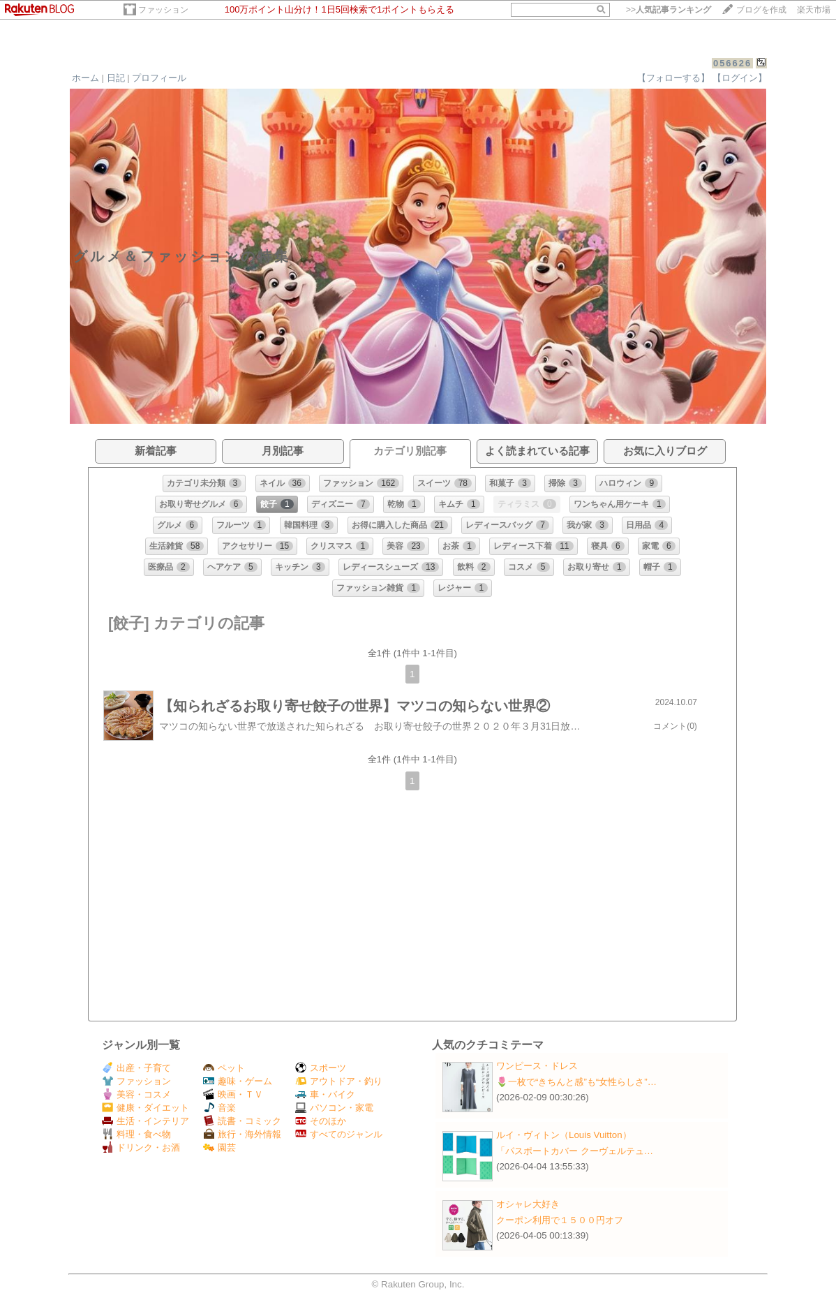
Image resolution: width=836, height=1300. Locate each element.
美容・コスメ (136, 1094)
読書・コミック (242, 1121)
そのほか (320, 1121)
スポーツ (320, 1068)
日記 (116, 78)
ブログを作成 (761, 10)
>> (668, 10)
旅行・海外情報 (242, 1134)
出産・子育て (136, 1068)
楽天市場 (813, 10)
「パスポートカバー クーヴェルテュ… (574, 1151)
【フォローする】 (673, 78)
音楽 (219, 1107)
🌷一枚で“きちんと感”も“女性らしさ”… (576, 1082)
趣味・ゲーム (237, 1081)
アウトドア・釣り (338, 1081)
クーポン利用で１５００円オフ (559, 1220)
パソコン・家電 (334, 1107)
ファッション (163, 10)
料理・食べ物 (136, 1134)
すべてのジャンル (338, 1134)
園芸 (219, 1147)
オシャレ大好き (528, 1204)
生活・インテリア (145, 1121)
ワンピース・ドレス (537, 1066)
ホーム (85, 78)
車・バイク (325, 1094)
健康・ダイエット (145, 1107)
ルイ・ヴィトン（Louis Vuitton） (564, 1135)
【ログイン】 (739, 78)
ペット (224, 1068)
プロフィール (159, 78)
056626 (732, 63)
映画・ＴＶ (233, 1094)
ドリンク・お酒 (141, 1147)
